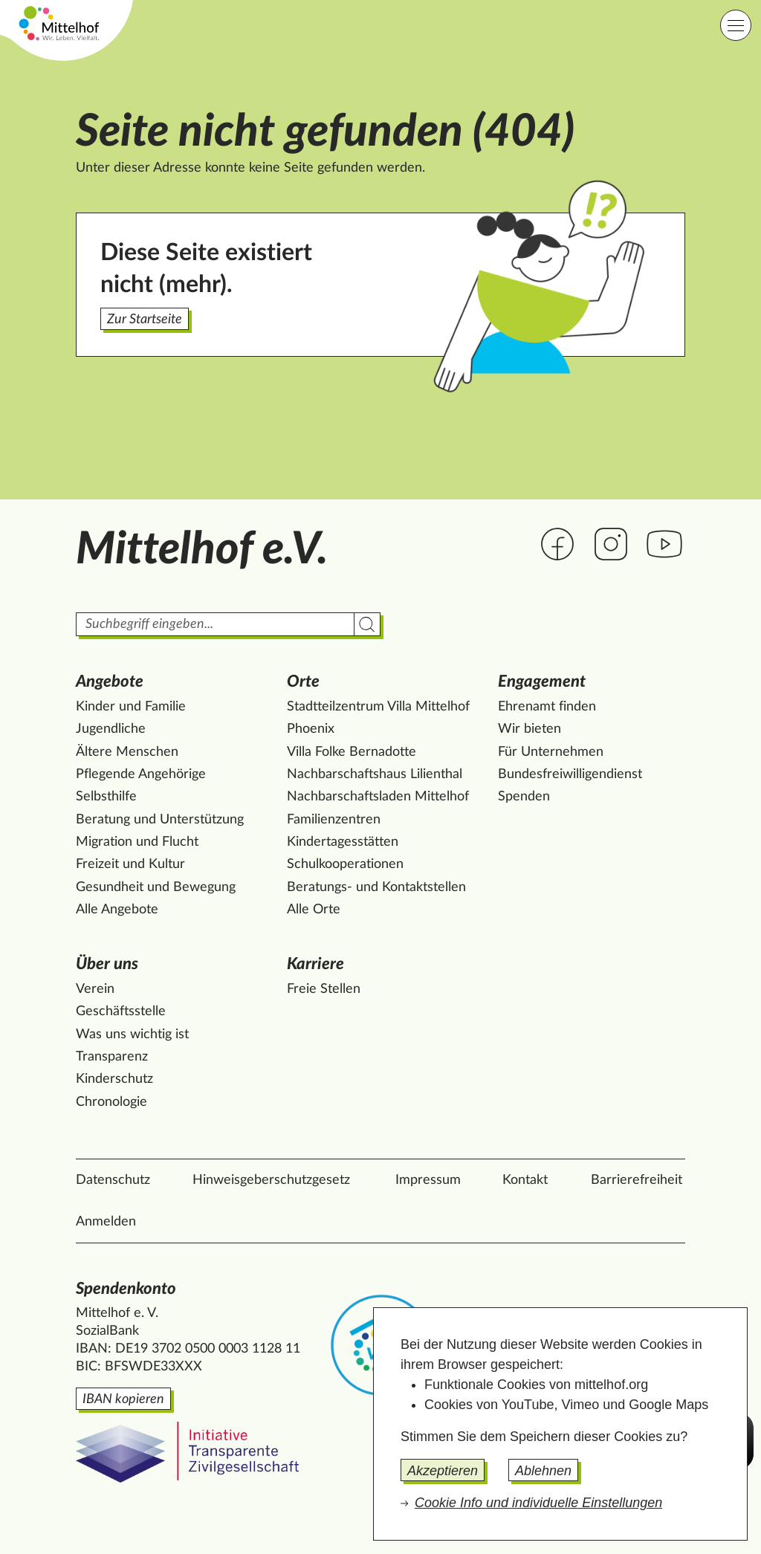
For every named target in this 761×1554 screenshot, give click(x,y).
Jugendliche (111, 729)
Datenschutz (113, 1180)
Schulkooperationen (345, 864)
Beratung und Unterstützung (160, 819)
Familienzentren (333, 819)
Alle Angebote (117, 909)
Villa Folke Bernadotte (351, 752)
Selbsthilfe (106, 796)
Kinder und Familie (131, 706)
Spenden (524, 796)
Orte (303, 681)
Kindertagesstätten (342, 842)
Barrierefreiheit (636, 1180)
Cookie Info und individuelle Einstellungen (538, 1502)
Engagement (542, 681)
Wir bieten (529, 729)
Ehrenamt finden (547, 706)
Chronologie (111, 1102)
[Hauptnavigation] (735, 25)
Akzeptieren (442, 1470)
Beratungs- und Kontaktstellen (376, 887)
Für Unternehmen (550, 752)
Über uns (107, 964)
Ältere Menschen (127, 752)
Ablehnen (543, 1470)
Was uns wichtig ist (132, 1034)
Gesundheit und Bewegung (156, 887)
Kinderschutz (114, 1079)
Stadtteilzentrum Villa (378, 706)
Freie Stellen (323, 989)
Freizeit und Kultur (130, 864)
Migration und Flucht (137, 842)
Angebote (109, 681)
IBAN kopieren (123, 1399)
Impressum (428, 1180)
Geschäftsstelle (121, 1011)
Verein (95, 989)
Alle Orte (313, 909)
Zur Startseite (144, 319)
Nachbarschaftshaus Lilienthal (374, 774)
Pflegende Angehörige (141, 774)
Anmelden (106, 1221)
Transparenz (112, 1056)
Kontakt (525, 1180)
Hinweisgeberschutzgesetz (271, 1180)
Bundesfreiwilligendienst (570, 774)
